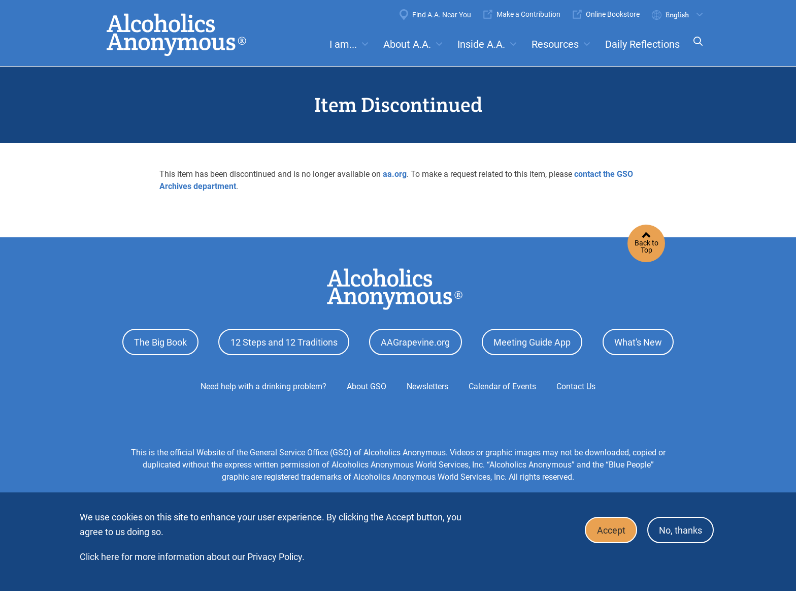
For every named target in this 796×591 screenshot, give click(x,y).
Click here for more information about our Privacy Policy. (192, 556)
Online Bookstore (613, 14)
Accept (606, 529)
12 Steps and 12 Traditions (284, 341)
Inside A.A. (481, 44)
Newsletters (427, 384)
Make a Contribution (528, 14)
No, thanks (679, 529)
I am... (343, 44)
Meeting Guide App (532, 341)
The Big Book (160, 341)
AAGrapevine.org (415, 341)
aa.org (395, 174)
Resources (555, 44)
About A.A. (407, 44)
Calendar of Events (502, 384)
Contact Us (575, 384)
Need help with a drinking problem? (263, 384)
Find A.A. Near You (441, 15)
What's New (638, 341)
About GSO (366, 384)
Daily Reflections (642, 44)
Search (695, 48)
